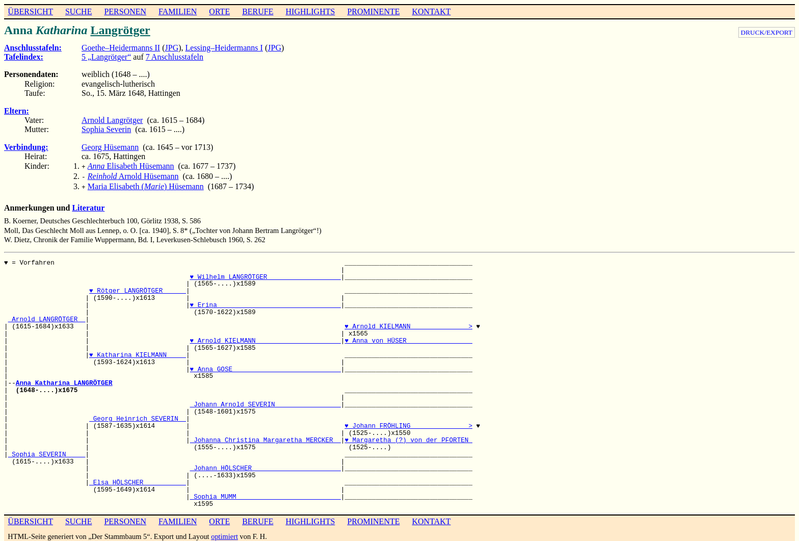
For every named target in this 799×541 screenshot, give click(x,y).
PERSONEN (125, 11)
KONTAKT (431, 11)
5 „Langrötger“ (106, 57)
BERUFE (257, 11)
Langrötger (120, 30)
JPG (172, 47)
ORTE (219, 11)
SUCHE (78, 11)
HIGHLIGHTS (310, 11)
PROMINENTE (373, 11)
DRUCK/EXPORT (766, 32)
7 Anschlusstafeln (174, 57)
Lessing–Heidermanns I (224, 47)
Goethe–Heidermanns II (121, 47)
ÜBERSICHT (30, 11)
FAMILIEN (177, 11)
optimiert (224, 533)
